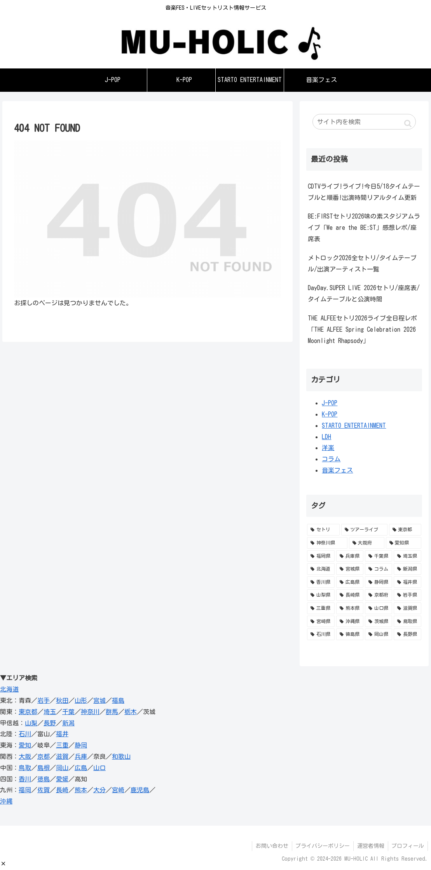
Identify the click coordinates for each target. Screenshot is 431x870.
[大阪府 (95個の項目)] (366, 543)
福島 (118, 700)
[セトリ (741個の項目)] (323, 530)
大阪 (25, 756)
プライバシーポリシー (320, 846)
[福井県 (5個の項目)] (407, 582)
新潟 (68, 723)
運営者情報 (369, 846)
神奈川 (90, 712)
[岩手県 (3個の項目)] (407, 595)
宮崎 (118, 790)
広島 (81, 768)
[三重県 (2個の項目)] (320, 608)
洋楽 (328, 448)
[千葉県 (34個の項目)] (378, 556)
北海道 (9, 689)
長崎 (62, 790)
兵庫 (81, 756)
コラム (331, 459)
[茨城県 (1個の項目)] (378, 621)
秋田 (62, 700)
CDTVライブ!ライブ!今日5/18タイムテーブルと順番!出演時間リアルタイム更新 (364, 192)
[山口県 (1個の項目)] (378, 608)
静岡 (81, 745)
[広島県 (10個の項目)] (349, 582)
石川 (25, 734)
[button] (3, 863)
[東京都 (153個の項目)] (405, 530)
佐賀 (43, 790)
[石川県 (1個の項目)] (320, 634)
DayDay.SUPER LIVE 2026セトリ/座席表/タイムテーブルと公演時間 (364, 293)
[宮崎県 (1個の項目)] (320, 621)
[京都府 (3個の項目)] (378, 595)
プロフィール (407, 846)
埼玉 (50, 712)
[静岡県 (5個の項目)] (378, 582)
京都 (43, 756)
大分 (99, 790)
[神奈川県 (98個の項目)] (327, 543)
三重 (62, 745)
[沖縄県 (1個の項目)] (349, 621)
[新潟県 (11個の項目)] (407, 569)
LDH (326, 437)
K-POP (329, 414)
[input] (363, 122)
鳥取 (25, 768)
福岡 (25, 790)
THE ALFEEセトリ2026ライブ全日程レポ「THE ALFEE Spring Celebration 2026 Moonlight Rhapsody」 (362, 329)
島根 (43, 768)
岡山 (62, 768)
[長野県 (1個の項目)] (407, 634)
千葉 (68, 712)
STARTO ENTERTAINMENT (354, 425)
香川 (25, 779)
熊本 (81, 790)
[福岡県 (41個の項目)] (320, 556)
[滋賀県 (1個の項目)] (407, 608)
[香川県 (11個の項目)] (320, 582)
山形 (81, 700)
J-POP (329, 403)
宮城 (99, 700)
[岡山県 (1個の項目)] (378, 634)
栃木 (130, 712)
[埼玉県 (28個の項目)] (407, 556)
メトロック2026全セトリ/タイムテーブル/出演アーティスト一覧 (362, 263)
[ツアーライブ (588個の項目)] (364, 530)
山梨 (31, 723)
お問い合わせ (268, 846)
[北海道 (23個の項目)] (320, 569)
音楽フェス (337, 470)
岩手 (43, 700)
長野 (50, 723)
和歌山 (121, 756)
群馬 (112, 712)
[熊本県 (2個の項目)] (349, 608)
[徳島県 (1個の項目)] (349, 634)
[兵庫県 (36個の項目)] (349, 556)
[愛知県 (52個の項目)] (403, 543)
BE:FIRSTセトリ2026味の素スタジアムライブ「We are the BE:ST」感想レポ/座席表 (364, 227)
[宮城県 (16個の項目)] (349, 569)
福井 (62, 734)
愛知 (25, 745)
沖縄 (6, 801)
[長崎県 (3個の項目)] (349, 595)
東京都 (28, 712)
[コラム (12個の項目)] (378, 569)
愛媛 (62, 779)
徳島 (43, 779)
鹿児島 (140, 790)
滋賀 (62, 756)
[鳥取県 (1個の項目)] (407, 621)
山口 (99, 768)
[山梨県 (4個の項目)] (320, 595)
